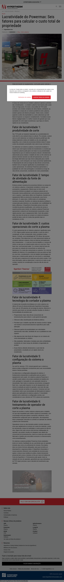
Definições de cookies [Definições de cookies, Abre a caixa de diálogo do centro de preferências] (24, 97)
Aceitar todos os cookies (41, 97)
